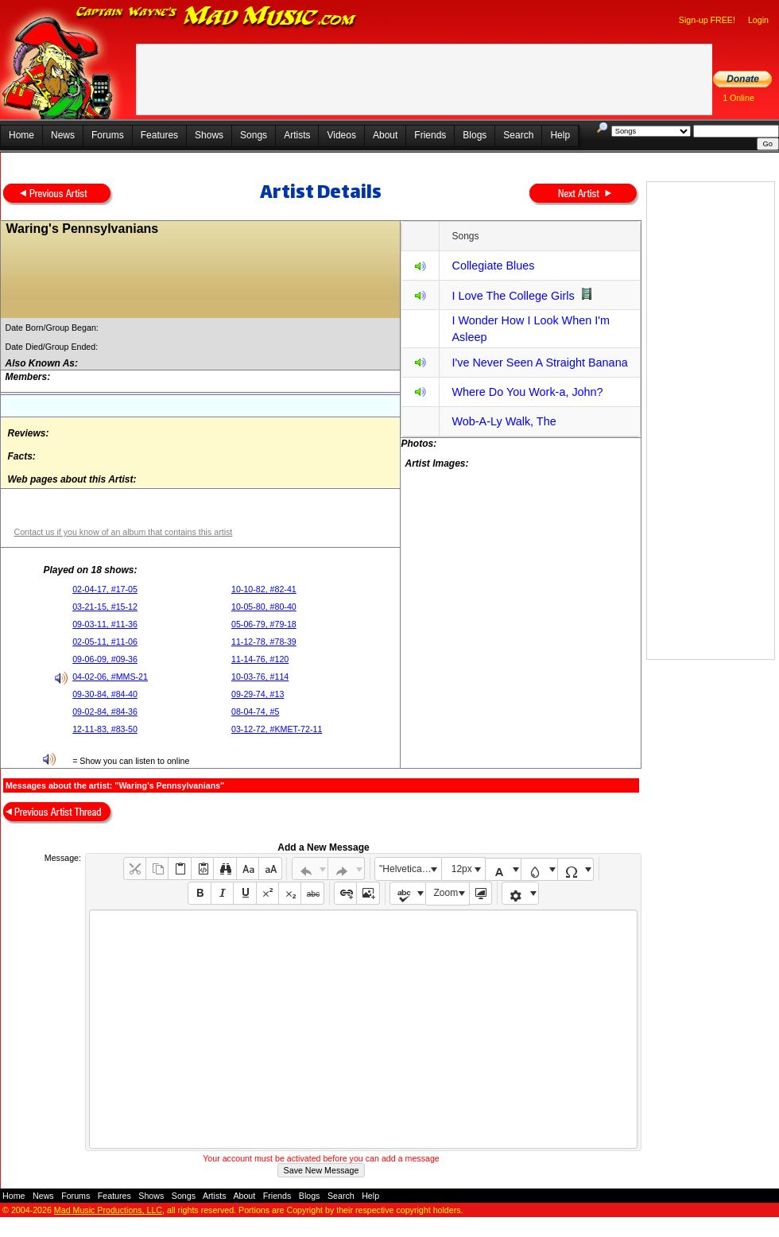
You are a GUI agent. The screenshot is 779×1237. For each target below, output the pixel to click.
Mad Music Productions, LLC (108, 1210)
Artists (297, 135)
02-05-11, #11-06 (105, 641)
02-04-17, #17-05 (105, 589)
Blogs (474, 135)
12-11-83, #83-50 (105, 729)
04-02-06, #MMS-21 (110, 676)
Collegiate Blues (493, 265)
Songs (253, 135)
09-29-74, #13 (257, 694)
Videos (341, 135)
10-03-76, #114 (260, 676)
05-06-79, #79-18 (263, 624)
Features (159, 135)
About (385, 135)
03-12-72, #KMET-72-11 (276, 729)
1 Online (738, 98)
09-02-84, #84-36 (105, 711)
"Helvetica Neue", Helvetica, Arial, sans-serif (410, 868)
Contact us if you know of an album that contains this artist (123, 532)
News (63, 135)
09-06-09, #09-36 (105, 659)
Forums (107, 135)
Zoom (446, 892)
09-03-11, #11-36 (105, 624)
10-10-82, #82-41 (263, 589)
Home (21, 135)
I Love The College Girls (513, 295)
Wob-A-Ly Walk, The (504, 421)
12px (462, 868)
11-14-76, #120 (260, 659)
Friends (430, 135)
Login (758, 20)
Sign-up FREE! (707, 20)
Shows (209, 135)
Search (518, 135)
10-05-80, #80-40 (263, 606)
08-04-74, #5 (255, 711)
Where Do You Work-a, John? (527, 392)
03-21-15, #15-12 (105, 606)
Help (560, 135)
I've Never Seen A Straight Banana (539, 362)
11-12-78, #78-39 (263, 641)
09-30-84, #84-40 (105, 694)
